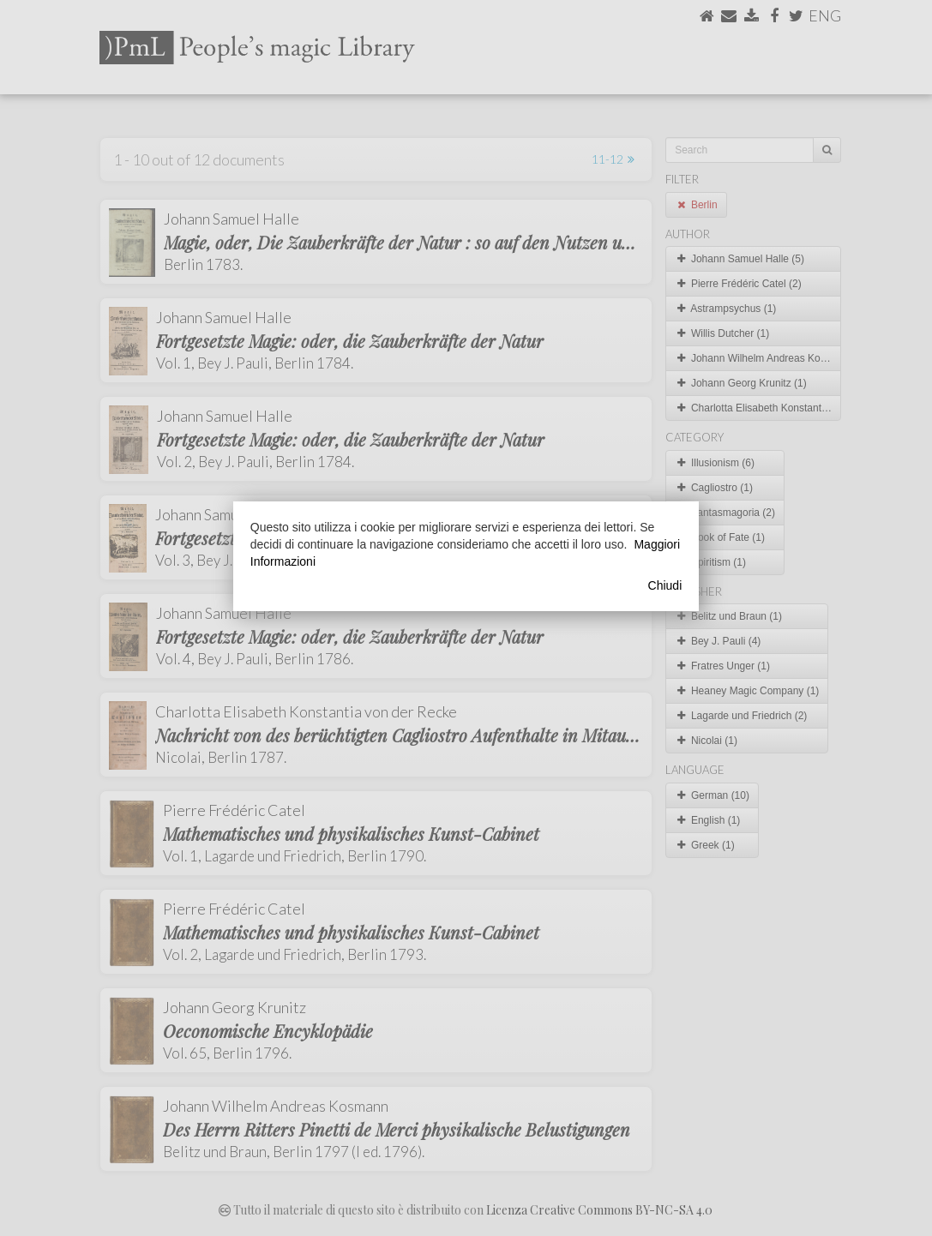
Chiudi (665, 585)
